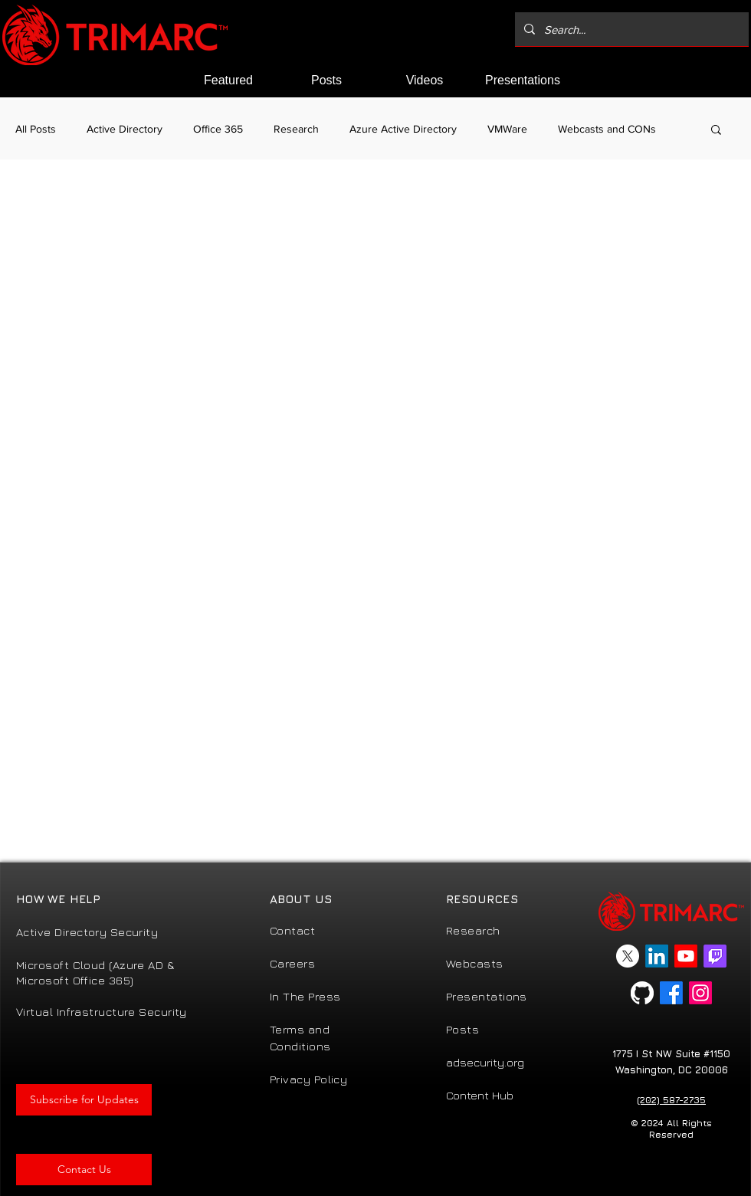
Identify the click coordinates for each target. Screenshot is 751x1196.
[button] (716, 131)
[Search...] (630, 29)
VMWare (507, 129)
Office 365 (218, 129)
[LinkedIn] (656, 956)
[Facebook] (671, 992)
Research (296, 129)
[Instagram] (700, 992)
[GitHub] (642, 992)
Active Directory (124, 129)
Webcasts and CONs (607, 129)
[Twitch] (714, 956)
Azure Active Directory (403, 129)
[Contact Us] (84, 1169)
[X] (627, 956)
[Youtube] (685, 956)
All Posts (35, 129)
